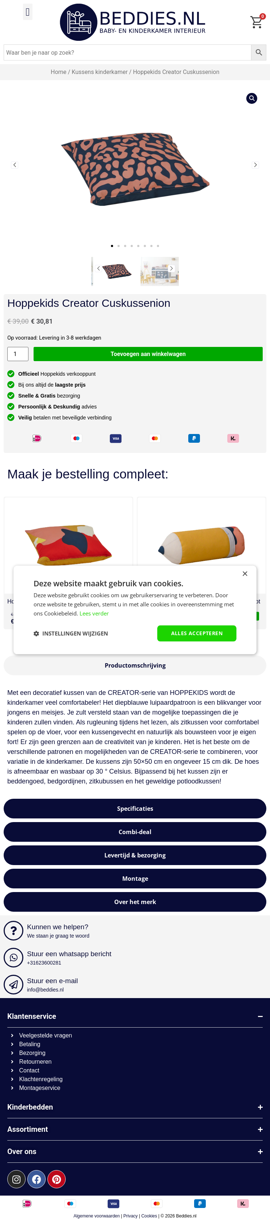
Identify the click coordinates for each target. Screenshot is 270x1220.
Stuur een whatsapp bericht (69, 954)
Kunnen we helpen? (57, 927)
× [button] (244, 574)
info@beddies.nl (45, 990)
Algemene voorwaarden (96, 1216)
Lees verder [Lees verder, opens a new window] (94, 613)
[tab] (135, 665)
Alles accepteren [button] (197, 633)
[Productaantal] (17, 354)
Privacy (130, 1216)
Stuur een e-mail (52, 981)
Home (58, 72)
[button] (27, 12)
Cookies (149, 1216)
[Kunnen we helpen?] (13, 931)
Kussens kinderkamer (99, 72)
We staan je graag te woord (58, 936)
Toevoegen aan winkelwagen (148, 354)
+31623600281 (44, 963)
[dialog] (135, 610)
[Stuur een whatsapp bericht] (13, 957)
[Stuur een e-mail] (13, 984)
